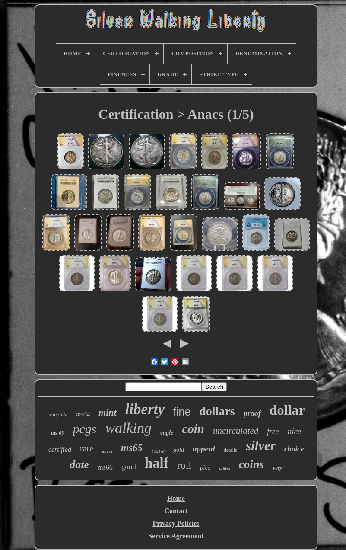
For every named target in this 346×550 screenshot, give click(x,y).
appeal (204, 448)
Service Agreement (175, 536)
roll (184, 465)
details (230, 450)
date (79, 464)
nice (295, 431)
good (128, 467)
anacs (107, 451)
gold (178, 450)
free (273, 431)
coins (251, 464)
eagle (166, 432)
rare (86, 448)
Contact (175, 511)
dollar (287, 410)
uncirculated (235, 430)
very (277, 467)
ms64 (83, 414)
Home (176, 498)
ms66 (105, 467)
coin (193, 429)
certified (59, 449)
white (224, 468)
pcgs (84, 429)
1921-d (158, 451)
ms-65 (57, 433)
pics (205, 467)
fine (181, 412)
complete (57, 414)
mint (107, 412)
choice (294, 449)
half (156, 463)
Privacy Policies (176, 523)
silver (261, 445)
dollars (217, 411)
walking (128, 428)
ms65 (132, 447)
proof (252, 413)
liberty (145, 409)
